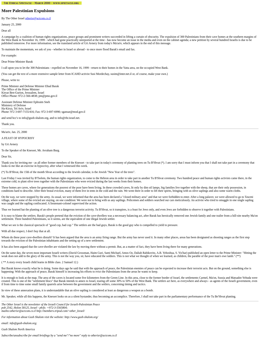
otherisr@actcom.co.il (38, 18)
